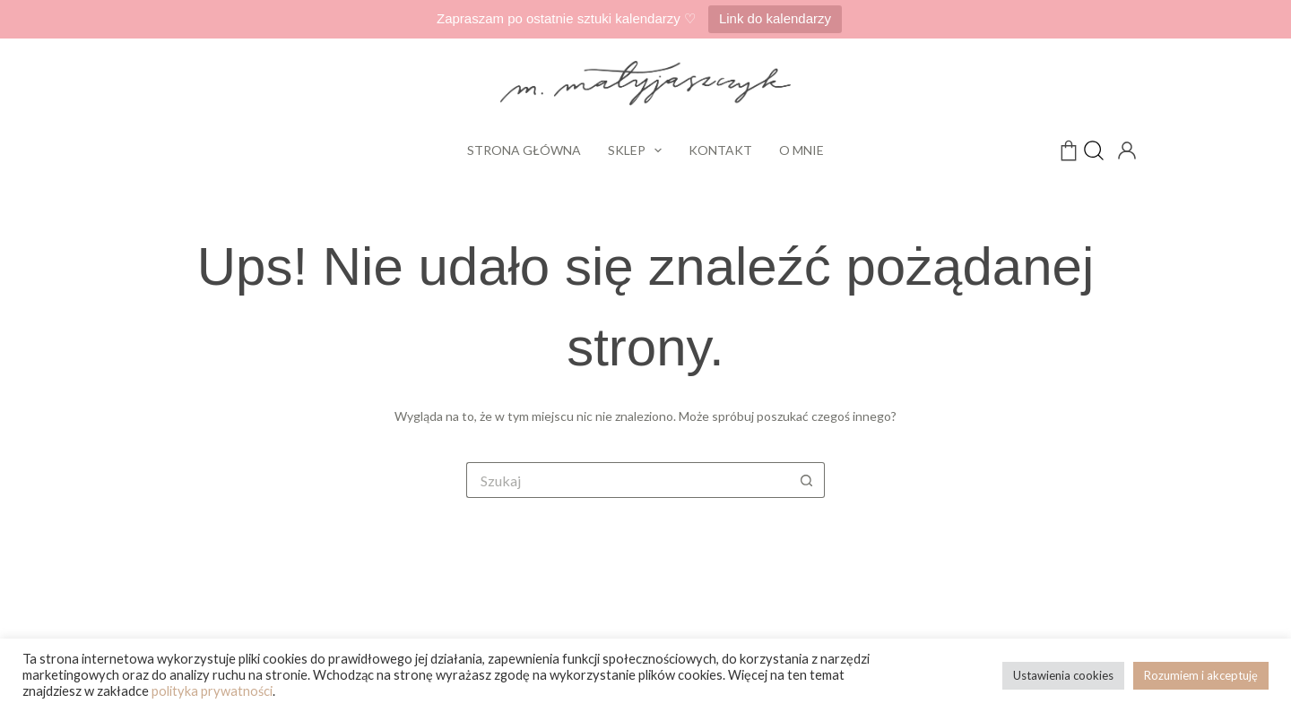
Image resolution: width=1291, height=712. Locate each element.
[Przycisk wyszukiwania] (807, 480)
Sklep (639, 150)
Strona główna (524, 150)
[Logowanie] (1125, 149)
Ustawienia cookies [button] (1063, 675)
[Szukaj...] (627, 480)
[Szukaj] (1093, 150)
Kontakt (720, 150)
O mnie (801, 150)
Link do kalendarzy (775, 18)
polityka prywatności (212, 691)
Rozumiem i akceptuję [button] (1201, 675)
